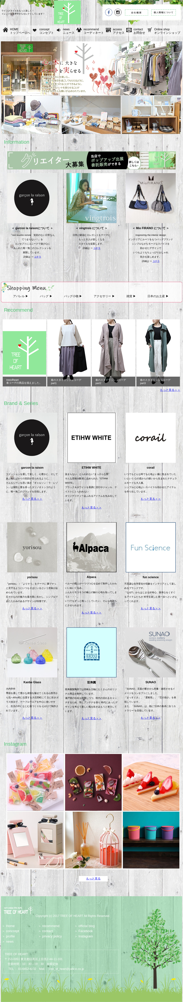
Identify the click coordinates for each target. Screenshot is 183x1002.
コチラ (37, 256)
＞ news (8, 941)
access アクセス (118, 31)
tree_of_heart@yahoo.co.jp (66, 968)
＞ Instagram (83, 936)
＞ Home (8, 926)
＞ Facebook (83, 931)
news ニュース (68, 31)
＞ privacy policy (50, 936)
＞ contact (45, 931)
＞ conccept (10, 931)
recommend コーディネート (94, 31)
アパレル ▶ (20, 296)
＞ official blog (84, 926)
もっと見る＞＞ (170, 390)
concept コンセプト (46, 31)
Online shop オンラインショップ (167, 31)
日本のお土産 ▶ (158, 296)
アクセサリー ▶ (104, 296)
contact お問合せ (139, 31)
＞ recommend (48, 926)
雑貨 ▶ (131, 296)
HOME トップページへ (20, 31)
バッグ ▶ (46, 296)
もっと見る (93, 878)
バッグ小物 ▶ (73, 296)
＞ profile (8, 936)
